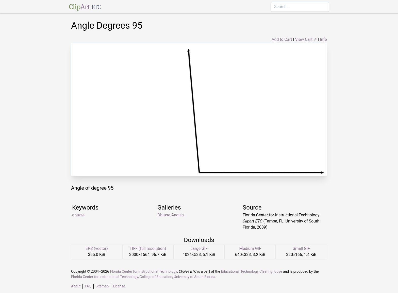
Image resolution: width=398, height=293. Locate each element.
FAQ (88, 286)
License (119, 286)
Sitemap (102, 286)
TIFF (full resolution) (148, 248)
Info (323, 39)
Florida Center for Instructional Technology (143, 271)
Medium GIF (250, 248)
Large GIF (199, 248)
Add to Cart (282, 39)
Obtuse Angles (170, 215)
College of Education (156, 277)
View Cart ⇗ (306, 39)
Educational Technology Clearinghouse (251, 271)
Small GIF (301, 248)
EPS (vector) (97, 248)
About (75, 286)
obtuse (78, 215)
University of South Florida (194, 277)
